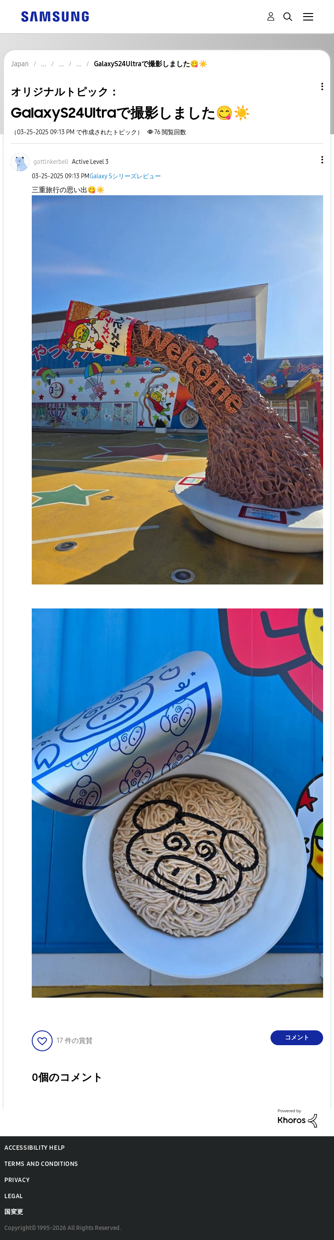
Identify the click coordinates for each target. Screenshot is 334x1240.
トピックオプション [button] (307, 86)
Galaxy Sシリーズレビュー (125, 176)
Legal (13, 1196)
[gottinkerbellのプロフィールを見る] (50, 162)
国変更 (13, 1212)
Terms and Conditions (41, 1164)
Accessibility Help (34, 1148)
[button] (308, 159)
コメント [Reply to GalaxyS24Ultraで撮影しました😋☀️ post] (297, 1037)
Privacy (17, 1180)
